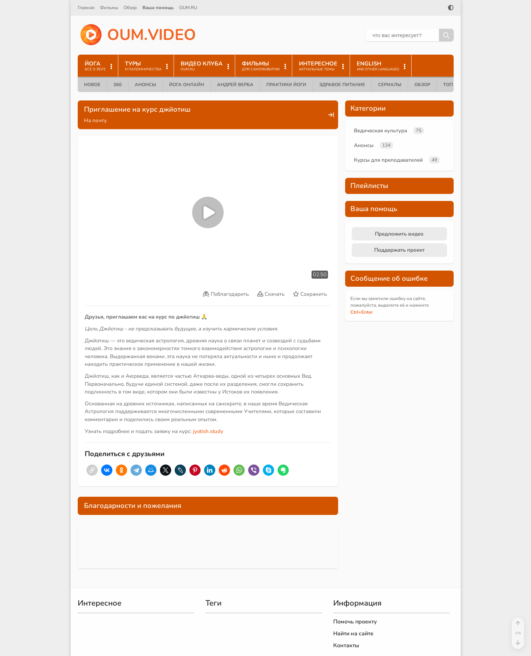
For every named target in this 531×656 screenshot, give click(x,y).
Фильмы (109, 8)
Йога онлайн (186, 85)
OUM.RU (188, 8)
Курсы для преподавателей (388, 159)
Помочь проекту (355, 622)
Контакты (346, 645)
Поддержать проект (399, 249)
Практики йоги (286, 85)
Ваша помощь (158, 8)
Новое (92, 85)
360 (117, 85)
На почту (95, 120)
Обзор (130, 8)
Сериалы (389, 85)
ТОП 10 (451, 85)
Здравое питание (342, 85)
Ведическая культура (380, 130)
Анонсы (145, 85)
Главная (86, 8)
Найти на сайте (353, 633)
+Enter (361, 312)
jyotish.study (208, 431)
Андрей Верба (235, 85)
